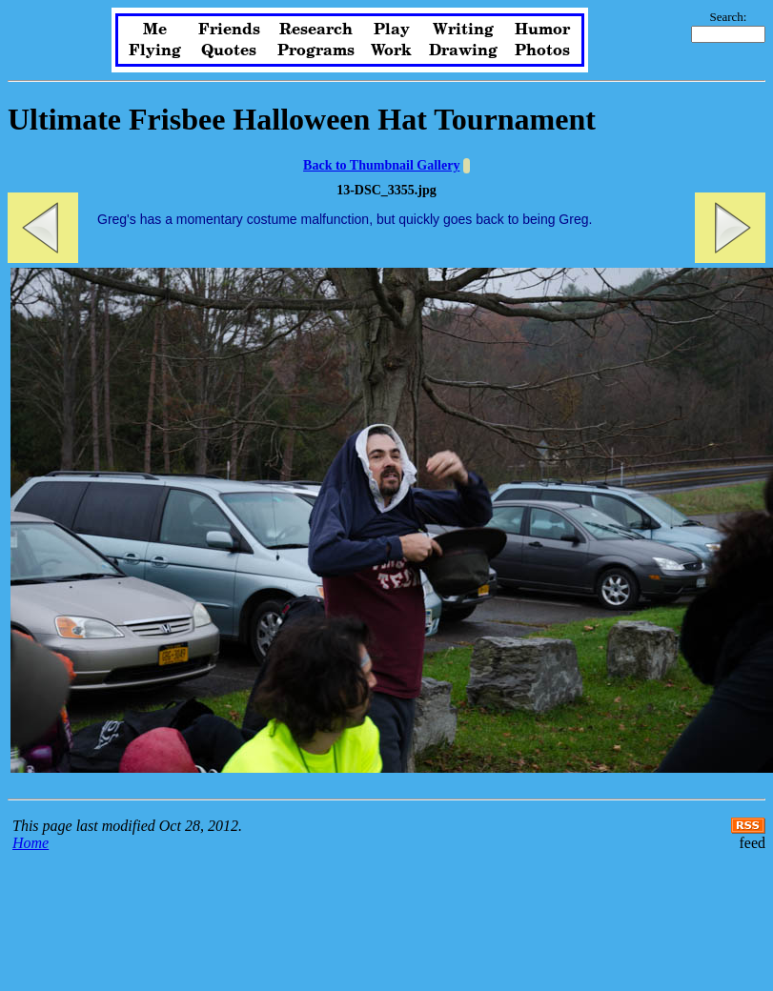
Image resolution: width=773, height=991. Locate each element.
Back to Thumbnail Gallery (381, 165)
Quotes (228, 50)
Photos (542, 50)
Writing (463, 29)
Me (155, 29)
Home (30, 843)
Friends (229, 29)
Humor (542, 29)
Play (392, 29)
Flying (155, 50)
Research (316, 29)
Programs (316, 50)
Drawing (463, 50)
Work (391, 50)
